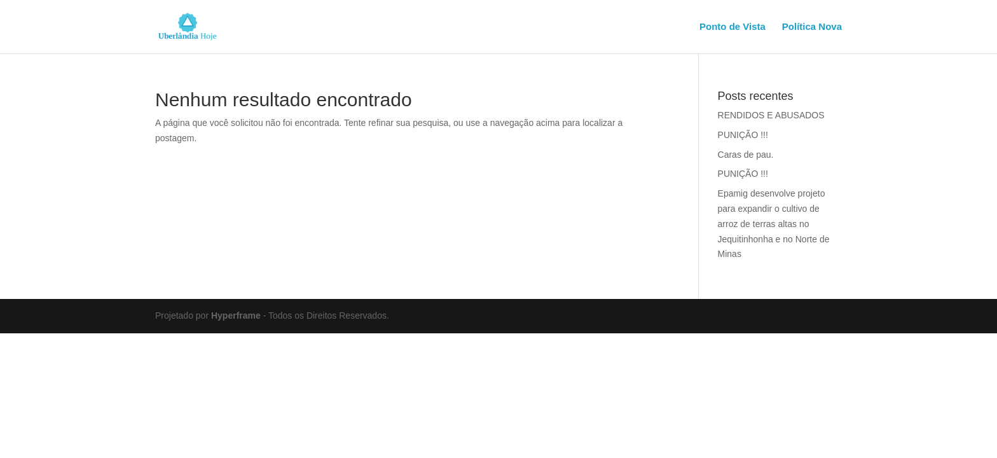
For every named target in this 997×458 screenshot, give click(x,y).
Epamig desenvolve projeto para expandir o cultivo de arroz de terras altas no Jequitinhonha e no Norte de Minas (774, 223)
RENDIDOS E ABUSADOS (771, 115)
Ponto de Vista (732, 27)
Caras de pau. (746, 154)
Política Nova (812, 27)
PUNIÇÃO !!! (743, 135)
